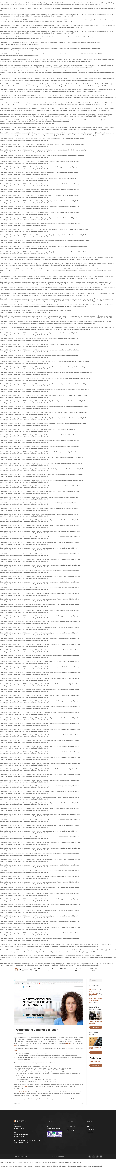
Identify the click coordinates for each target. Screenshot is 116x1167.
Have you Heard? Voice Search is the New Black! (95, 1000)
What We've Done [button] (77, 969)
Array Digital (23, 1156)
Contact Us (90, 1132)
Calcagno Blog (96, 1065)
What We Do (90, 1129)
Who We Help (63, 969)
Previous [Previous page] (17, 1103)
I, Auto (91, 989)
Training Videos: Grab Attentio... (95, 1022)
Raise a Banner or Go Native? (95, 1047)
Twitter (16, 1045)
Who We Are (37, 969)
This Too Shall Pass (94, 1061)
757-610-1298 (71, 1130)
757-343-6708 (71, 1126)
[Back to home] (24, 969)
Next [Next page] (81, 1103)
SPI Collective (20, 1033)
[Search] (95, 980)
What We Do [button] (50, 969)
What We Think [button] (93, 969)
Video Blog (96, 1027)
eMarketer (24, 1086)
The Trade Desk (22, 1091)
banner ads (68, 1043)
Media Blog (96, 1052)
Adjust (15, 1050)
